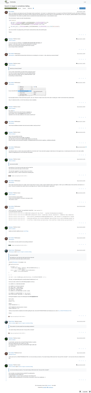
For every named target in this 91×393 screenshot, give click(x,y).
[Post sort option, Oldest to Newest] (78, 8)
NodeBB (44, 387)
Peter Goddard (11, 11)
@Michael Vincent (18, 352)
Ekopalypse (11, 38)
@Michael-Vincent (12, 354)
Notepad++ (49, 385)
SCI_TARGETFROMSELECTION (64, 310)
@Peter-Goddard (12, 40)
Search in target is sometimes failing (24, 251)
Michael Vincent (11, 250)
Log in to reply (82, 8)
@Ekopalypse (17, 53)
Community (13, 2)
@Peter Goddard (17, 38)
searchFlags (26, 231)
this (14, 110)
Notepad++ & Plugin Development (11, 8)
